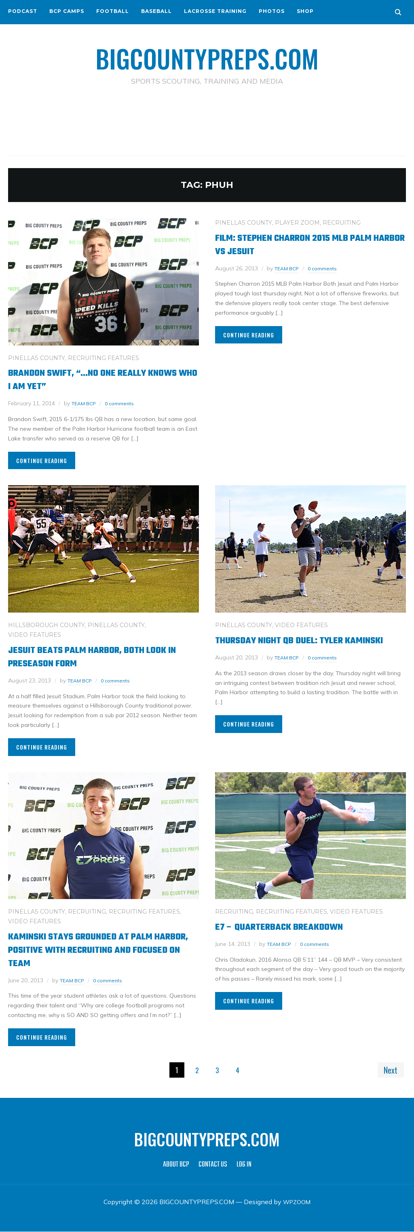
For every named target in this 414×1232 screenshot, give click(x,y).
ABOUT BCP (176, 1165)
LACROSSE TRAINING (215, 11)
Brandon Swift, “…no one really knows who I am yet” (91, 379)
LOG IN (244, 1165)
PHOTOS (272, 11)
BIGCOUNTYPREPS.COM (207, 57)
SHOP (305, 11)
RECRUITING (342, 222)
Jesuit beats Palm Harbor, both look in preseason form (101, 656)
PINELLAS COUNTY (36, 357)
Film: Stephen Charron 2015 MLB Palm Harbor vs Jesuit (309, 244)
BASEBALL (156, 11)
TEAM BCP (85, 403)
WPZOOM (297, 1202)
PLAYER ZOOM (297, 222)
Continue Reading (41, 460)
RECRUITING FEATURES (103, 357)
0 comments (124, 403)
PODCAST (22, 11)
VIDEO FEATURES (34, 634)
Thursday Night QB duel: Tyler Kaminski (291, 646)
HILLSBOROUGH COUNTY (46, 624)
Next (389, 1070)
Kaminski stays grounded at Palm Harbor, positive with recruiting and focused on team (102, 949)
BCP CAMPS (66, 11)
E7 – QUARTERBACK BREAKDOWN (290, 926)
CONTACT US (213, 1165)
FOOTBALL (112, 11)
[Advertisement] (207, 121)
